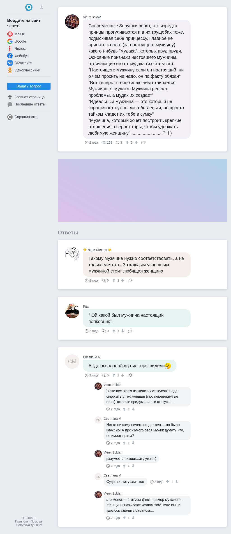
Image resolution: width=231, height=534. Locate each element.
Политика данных (29, 525)
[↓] (136, 142)
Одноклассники (23, 70)
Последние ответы (26, 104)
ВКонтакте (19, 63)
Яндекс (17, 48)
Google (16, 41)
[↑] (128, 142)
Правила (21, 521)
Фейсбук (17, 55)
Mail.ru (16, 34)
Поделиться (143, 142)
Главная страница (26, 97)
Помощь (36, 521)
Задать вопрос (29, 86)
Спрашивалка (22, 117)
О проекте (28, 518)
